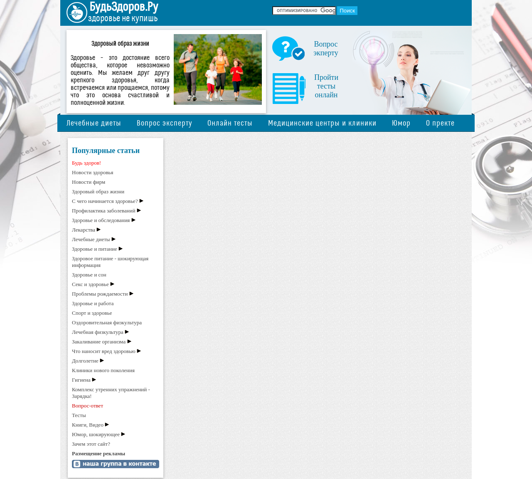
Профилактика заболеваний (103, 210)
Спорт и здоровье (92, 313)
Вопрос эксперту (164, 123)
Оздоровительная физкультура (107, 322)
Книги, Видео (87, 425)
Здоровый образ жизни (98, 191)
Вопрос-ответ (87, 405)
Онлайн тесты (230, 123)
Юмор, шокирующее (96, 434)
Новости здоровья (92, 172)
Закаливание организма (99, 341)
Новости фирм (88, 182)
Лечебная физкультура (97, 332)
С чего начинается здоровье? (105, 201)
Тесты (79, 415)
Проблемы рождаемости (100, 294)
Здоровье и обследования (101, 220)
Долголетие (85, 361)
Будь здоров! (86, 163)
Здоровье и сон (89, 275)
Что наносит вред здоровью (103, 351)
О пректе (440, 123)
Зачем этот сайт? (91, 444)
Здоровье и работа (92, 303)
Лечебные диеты (93, 123)
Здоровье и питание (94, 249)
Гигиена (81, 380)
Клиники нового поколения (103, 370)
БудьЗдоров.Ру (123, 7)
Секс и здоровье (90, 284)
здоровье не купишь (123, 18)
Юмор (401, 123)
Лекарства (83, 230)
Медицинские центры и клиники (322, 123)
